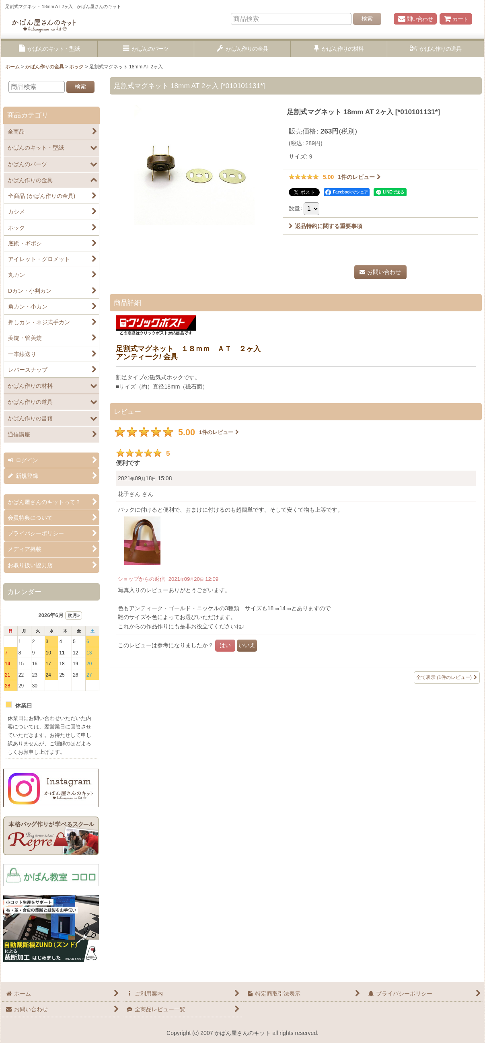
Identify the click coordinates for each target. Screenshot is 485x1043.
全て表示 (446, 677)
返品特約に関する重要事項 (325, 226)
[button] (49, 49)
